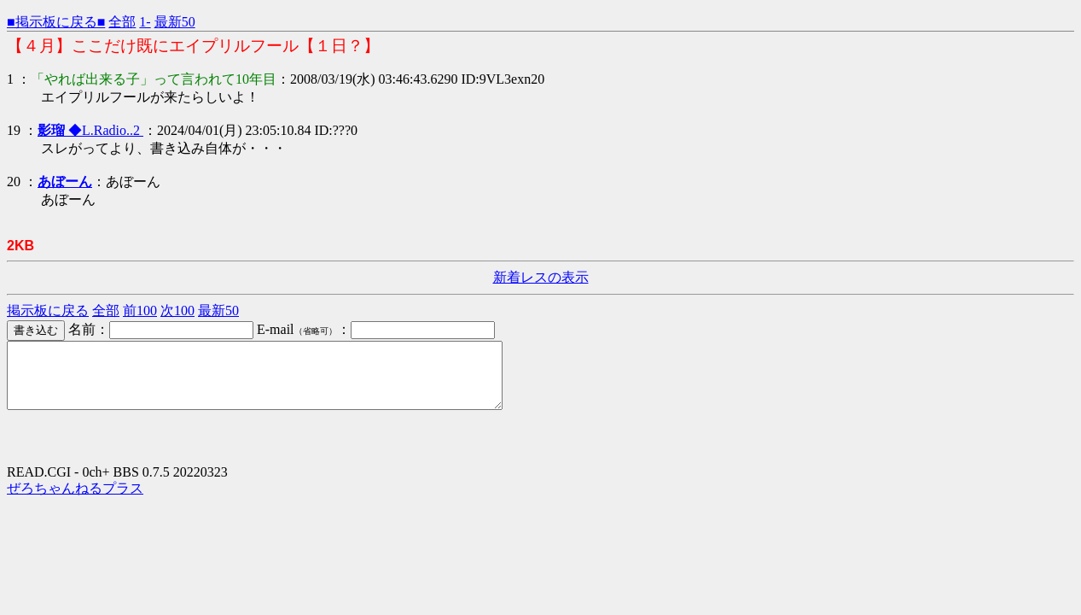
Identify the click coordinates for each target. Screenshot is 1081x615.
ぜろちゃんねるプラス (75, 501)
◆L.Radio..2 (90, 130)
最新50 (174, 22)
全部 (122, 22)
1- (144, 22)
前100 (140, 310)
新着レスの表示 (541, 277)
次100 (177, 310)
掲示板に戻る (48, 310)
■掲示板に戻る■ (56, 22)
